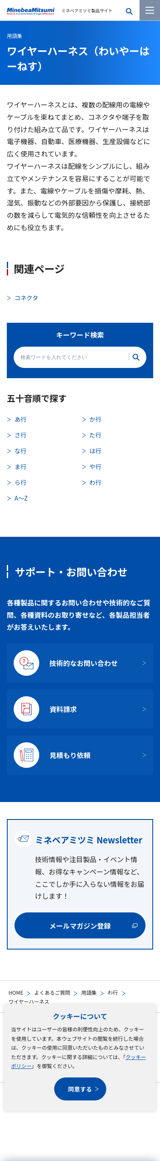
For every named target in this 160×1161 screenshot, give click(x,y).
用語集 (88, 992)
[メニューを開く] (150, 10)
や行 (96, 466)
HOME (16, 992)
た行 (96, 435)
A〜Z (21, 498)
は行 (96, 450)
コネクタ (26, 297)
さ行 (20, 435)
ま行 (20, 466)
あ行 (20, 419)
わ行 (113, 992)
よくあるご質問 (52, 992)
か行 (96, 419)
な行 (20, 450)
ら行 (20, 482)
